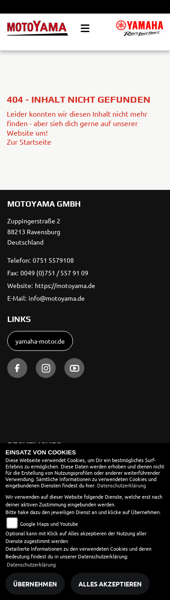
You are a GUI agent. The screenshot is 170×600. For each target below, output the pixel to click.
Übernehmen (35, 584)
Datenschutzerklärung (121, 485)
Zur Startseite (29, 141)
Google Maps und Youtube (49, 523)
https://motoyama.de (65, 285)
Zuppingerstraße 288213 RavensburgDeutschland (33, 231)
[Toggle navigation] (85, 28)
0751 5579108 (53, 260)
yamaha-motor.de (40, 341)
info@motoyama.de (57, 298)
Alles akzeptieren (110, 584)
